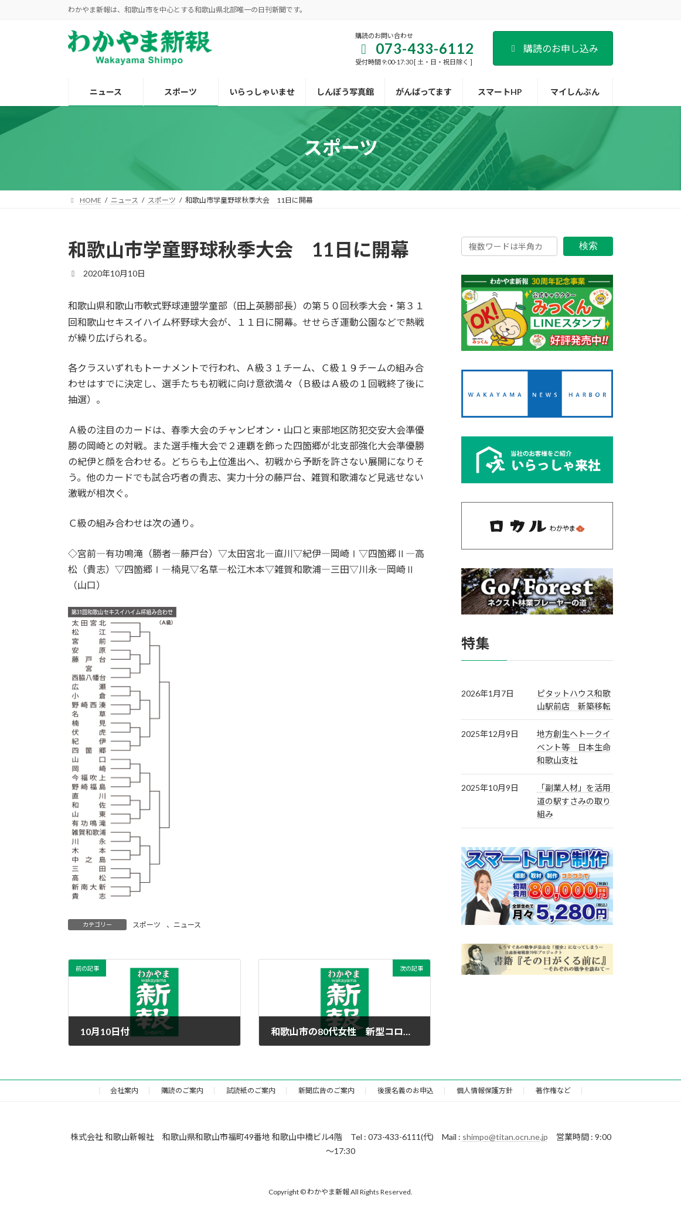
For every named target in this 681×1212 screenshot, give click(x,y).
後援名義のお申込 (405, 1090)
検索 (588, 246)
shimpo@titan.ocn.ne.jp (505, 1137)
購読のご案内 (182, 1090)
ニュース (187, 924)
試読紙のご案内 (250, 1090)
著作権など (553, 1090)
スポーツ (146, 924)
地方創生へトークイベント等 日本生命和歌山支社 (574, 747)
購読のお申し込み (553, 48)
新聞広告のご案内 (326, 1090)
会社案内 (124, 1090)
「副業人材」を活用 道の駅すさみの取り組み (578, 801)
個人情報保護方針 (485, 1090)
